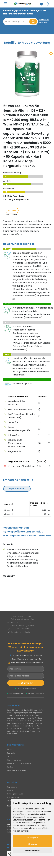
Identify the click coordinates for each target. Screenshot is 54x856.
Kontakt (10, 767)
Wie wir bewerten (14, 760)
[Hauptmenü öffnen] (5, 3)
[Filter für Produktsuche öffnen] (48, 4)
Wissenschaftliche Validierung (19, 763)
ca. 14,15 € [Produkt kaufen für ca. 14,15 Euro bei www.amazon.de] (12, 210)
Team (9, 756)
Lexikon (10, 749)
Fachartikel (11, 753)
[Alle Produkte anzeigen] (45, 21)
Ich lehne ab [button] (32, 844)
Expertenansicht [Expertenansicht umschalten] (17, 489)
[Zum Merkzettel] (41, 4)
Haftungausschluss (15, 794)
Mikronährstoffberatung (16, 770)
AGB (9, 801)
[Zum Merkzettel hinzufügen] (51, 54)
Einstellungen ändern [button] (32, 850)
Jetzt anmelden (25, 683)
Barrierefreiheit (13, 797)
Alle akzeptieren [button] (32, 838)
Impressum (12, 787)
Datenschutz (12, 790)
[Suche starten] (33, 21)
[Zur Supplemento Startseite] (23, 4)
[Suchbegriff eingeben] (16, 21)
